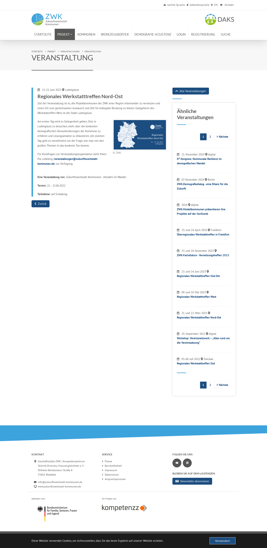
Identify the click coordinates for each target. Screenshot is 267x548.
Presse (107, 461)
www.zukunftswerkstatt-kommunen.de (59, 486)
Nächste (222, 136)
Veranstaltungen (70, 51)
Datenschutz (110, 474)
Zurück (40, 203)
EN (214, 4)
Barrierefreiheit (112, 465)
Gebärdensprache (198, 4)
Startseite (37, 51)
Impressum (109, 470)
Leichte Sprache (174, 4)
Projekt (51, 51)
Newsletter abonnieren (192, 481)
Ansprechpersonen (114, 479)
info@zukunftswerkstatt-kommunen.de (60, 482)
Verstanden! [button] (222, 541)
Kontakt (226, 5)
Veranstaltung (92, 51)
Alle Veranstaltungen (190, 91)
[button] (65, 34)
